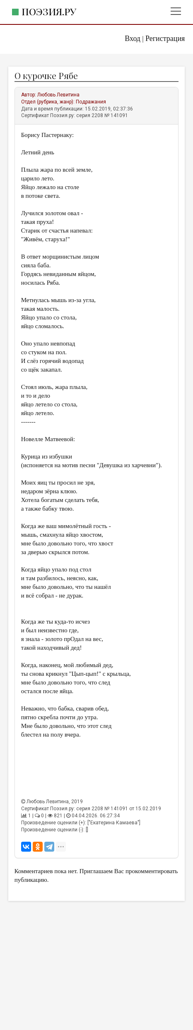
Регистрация (165, 38)
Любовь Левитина (58, 95)
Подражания (91, 102)
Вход (132, 38)
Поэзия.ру (49, 11)
